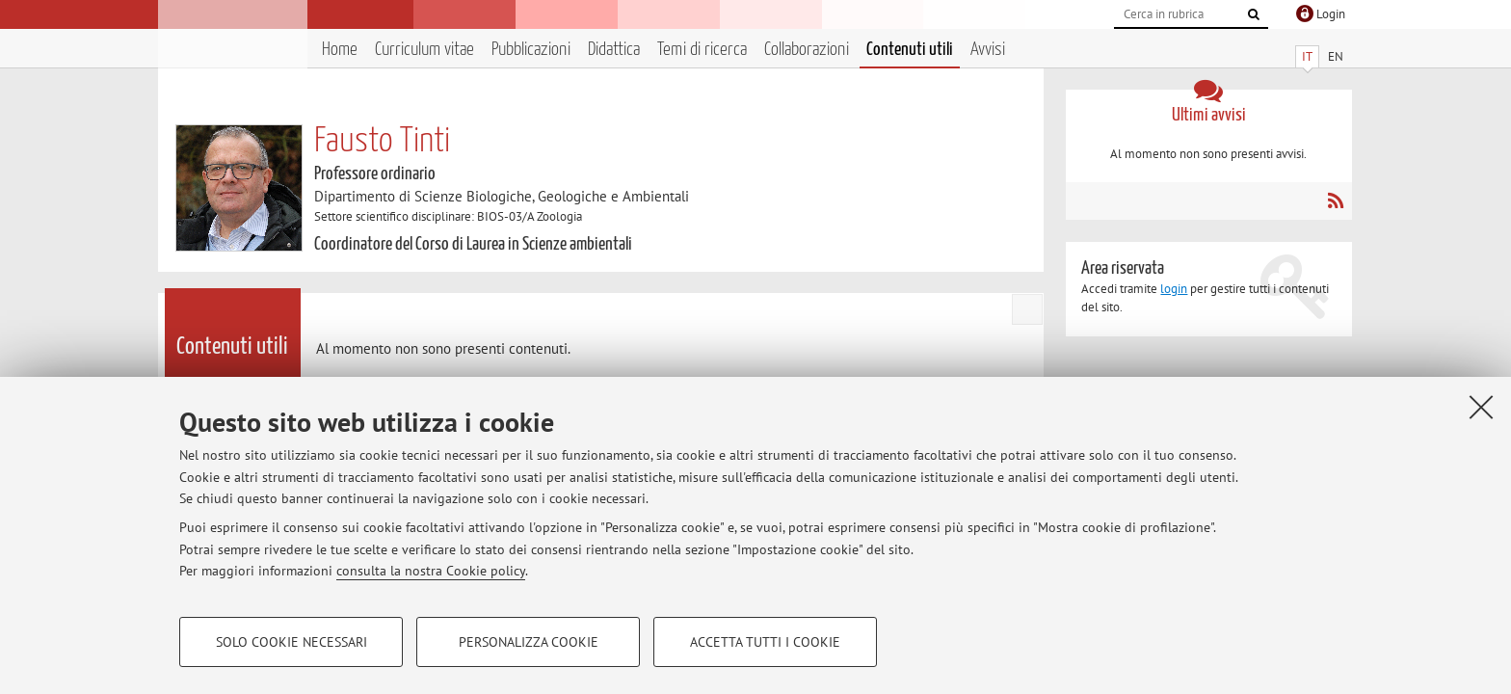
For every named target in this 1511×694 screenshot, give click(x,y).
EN (1335, 56)
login (1173, 288)
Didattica (614, 49)
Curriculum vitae (424, 49)
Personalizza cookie (528, 642)
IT (1307, 56)
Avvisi (987, 49)
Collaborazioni (806, 49)
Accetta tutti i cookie (765, 642)
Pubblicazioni (530, 49)
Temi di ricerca (702, 49)
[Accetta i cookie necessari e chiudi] (1481, 406)
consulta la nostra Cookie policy (430, 570)
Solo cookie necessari (291, 642)
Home (340, 49)
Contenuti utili (909, 49)
